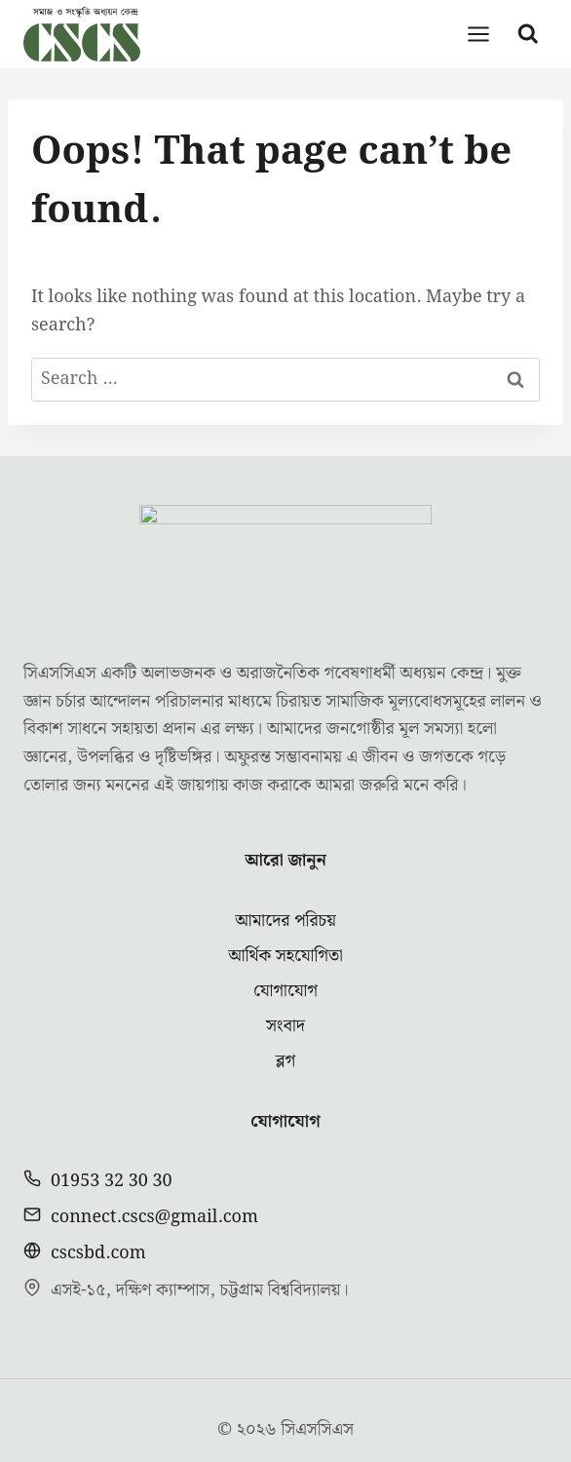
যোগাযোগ (285, 931)
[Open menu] (479, 34)
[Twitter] (285, 1420)
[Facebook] (245, 1420)
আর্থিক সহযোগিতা (285, 896)
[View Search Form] (528, 34)
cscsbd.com (98, 1193)
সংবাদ (285, 966)
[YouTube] (325, 1420)
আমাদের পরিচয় (285, 861)
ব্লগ (285, 1001)
